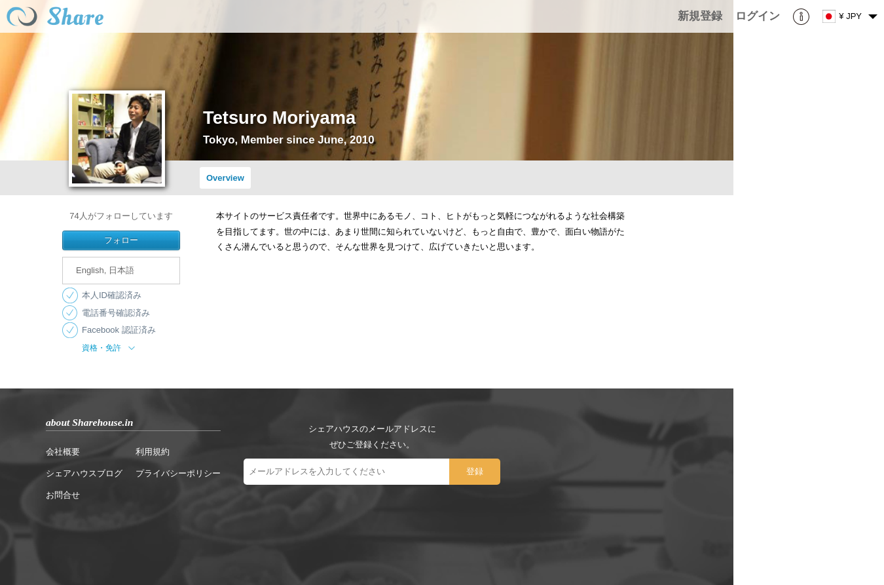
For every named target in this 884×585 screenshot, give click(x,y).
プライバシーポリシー (178, 473)
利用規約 (153, 452)
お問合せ (63, 495)
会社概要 (63, 452)
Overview (225, 178)
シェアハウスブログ (84, 473)
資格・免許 (110, 347)
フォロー (121, 240)
